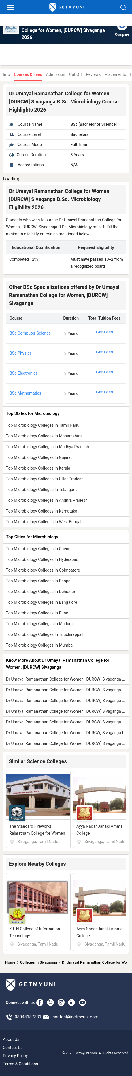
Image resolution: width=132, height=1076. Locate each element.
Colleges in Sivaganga (38, 962)
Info (6, 74)
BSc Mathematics (25, 393)
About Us (11, 1039)
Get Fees (104, 332)
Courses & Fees (28, 74)
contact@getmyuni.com (75, 1017)
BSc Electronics (24, 373)
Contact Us (13, 1047)
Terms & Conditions (20, 1064)
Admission (55, 74)
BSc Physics (21, 353)
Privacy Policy (15, 1055)
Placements (115, 74)
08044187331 (28, 1017)
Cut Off (75, 74)
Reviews (93, 74)
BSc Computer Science (30, 333)
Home (10, 962)
